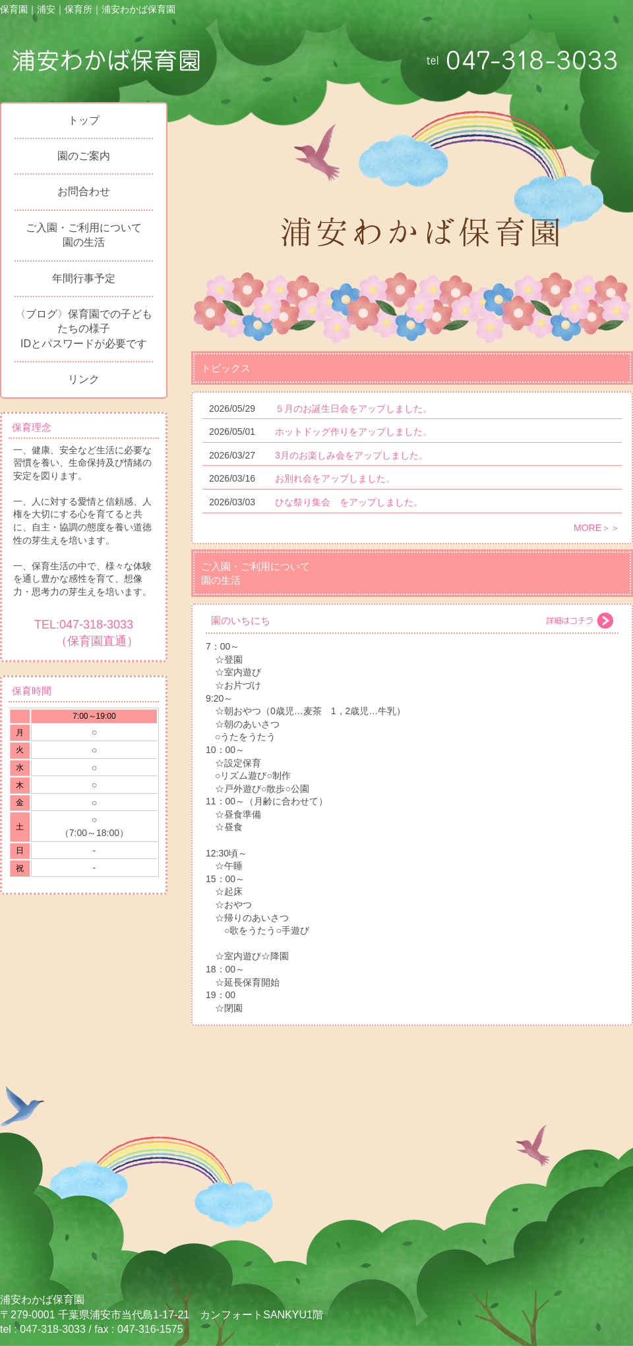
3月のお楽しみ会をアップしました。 (351, 455)
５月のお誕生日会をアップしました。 (353, 408)
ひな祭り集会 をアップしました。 (349, 502)
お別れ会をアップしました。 (335, 478)
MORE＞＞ (597, 527)
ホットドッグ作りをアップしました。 (353, 431)
